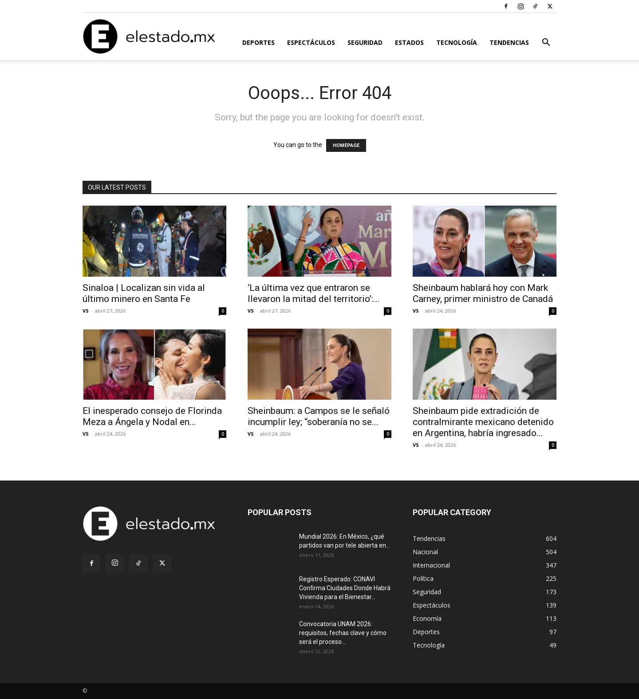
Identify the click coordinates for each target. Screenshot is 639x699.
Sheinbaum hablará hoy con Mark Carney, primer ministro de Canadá (483, 293)
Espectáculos (311, 42)
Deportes (258, 42)
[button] (545, 43)
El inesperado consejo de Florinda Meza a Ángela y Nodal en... (152, 416)
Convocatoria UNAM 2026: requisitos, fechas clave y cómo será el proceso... (343, 632)
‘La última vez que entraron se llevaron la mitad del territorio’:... (314, 293)
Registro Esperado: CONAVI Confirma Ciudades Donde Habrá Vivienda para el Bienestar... (344, 588)
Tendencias (509, 42)
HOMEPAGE (346, 145)
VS (86, 310)
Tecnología (456, 42)
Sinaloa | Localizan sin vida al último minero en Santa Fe (144, 293)
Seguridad (365, 42)
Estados (409, 42)
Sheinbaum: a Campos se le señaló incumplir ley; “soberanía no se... (319, 416)
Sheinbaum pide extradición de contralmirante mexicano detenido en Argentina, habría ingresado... (483, 421)
